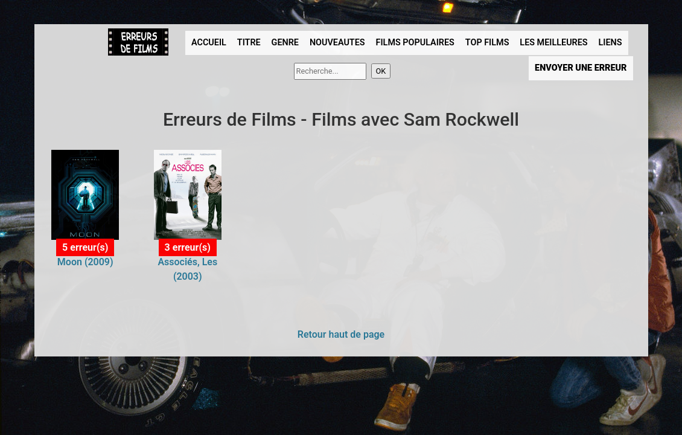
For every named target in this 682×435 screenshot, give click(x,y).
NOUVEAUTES (337, 42)
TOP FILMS (487, 42)
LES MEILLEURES (553, 42)
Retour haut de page (341, 334)
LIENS (610, 42)
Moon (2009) (85, 262)
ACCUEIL (208, 42)
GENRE (285, 42)
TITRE (249, 42)
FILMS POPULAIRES (415, 42)
